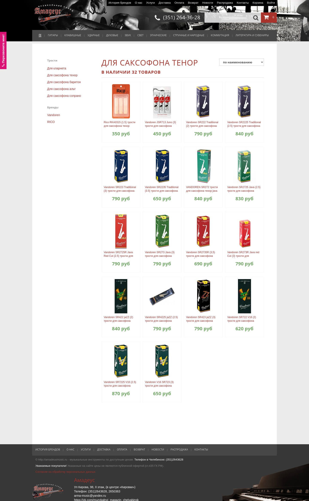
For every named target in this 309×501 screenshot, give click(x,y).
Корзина (258, 2)
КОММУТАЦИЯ (220, 35)
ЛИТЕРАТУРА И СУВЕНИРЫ (252, 35)
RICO (51, 122)
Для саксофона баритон (64, 82)
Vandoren (53, 115)
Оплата (179, 2)
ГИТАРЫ (53, 35)
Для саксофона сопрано (64, 95)
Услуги (150, 2)
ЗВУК (128, 35)
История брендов (120, 2)
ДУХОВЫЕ (112, 35)
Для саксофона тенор (62, 75)
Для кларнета (56, 68)
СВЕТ (140, 35)
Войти (271, 2)
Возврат (193, 2)
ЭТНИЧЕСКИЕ (158, 35)
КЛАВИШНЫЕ (72, 35)
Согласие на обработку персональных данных (65, 471)
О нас (138, 2)
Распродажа (225, 2)
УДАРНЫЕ (94, 35)
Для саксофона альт (61, 89)
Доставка (165, 2)
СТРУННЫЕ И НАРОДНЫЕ (188, 35)
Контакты (243, 2)
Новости (207, 2)
